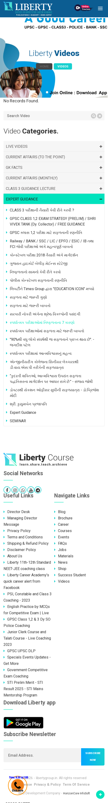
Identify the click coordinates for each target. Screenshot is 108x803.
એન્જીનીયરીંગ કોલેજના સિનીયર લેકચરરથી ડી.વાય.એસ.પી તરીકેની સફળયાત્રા (44, 365)
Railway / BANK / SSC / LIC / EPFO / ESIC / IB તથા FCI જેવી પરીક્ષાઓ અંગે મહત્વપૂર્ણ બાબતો (52, 244)
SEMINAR (18, 421)
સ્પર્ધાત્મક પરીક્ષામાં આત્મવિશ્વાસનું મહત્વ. (41, 353)
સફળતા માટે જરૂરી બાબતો (30, 305)
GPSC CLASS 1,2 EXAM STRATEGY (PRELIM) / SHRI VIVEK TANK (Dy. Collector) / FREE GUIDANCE (53, 221)
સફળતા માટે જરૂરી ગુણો (28, 297)
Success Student (70, 575)
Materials (63, 556)
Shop (60, 568)
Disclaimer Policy (20, 550)
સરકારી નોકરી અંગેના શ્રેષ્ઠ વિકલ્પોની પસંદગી (45, 314)
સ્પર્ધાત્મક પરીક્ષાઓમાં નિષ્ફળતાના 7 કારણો (42, 322)
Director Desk (17, 512)
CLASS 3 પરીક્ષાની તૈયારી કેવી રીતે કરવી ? (42, 210)
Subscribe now (92, 757)
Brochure (63, 518)
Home (44, 66)
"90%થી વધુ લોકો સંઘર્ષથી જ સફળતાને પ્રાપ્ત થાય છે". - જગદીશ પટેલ (52, 342)
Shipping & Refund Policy (26, 543)
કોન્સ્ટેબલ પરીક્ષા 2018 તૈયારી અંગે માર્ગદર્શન (44, 255)
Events (61, 537)
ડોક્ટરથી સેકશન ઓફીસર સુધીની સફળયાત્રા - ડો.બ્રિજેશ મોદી (54, 393)
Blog (59, 512)
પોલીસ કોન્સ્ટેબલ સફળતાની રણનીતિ (38, 280)
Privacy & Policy (47, 784)
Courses (63, 531)
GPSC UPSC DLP (20, 651)
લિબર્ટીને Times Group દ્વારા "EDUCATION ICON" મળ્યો (52, 289)
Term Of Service (76, 784)
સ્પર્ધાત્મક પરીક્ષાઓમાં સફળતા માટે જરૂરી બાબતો (47, 331)
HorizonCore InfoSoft (76, 793)
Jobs (60, 550)
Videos (62, 581)
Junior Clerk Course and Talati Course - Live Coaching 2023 (27, 638)
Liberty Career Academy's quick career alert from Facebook (26, 581)
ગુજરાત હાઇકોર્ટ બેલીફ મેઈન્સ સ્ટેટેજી (39, 263)
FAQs (60, 543)
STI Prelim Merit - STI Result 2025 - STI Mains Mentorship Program (23, 688)
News (61, 562)
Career (61, 524)
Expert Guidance (23, 412)
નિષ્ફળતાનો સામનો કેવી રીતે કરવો (35, 272)
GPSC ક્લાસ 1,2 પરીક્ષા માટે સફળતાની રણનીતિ (46, 232)
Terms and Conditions (23, 537)
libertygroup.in (46, 778)
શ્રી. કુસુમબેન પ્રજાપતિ (28, 404)
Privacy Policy (17, 531)
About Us (13, 556)
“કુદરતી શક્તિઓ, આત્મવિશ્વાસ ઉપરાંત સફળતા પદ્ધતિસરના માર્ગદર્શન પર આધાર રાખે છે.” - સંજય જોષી (51, 379)
